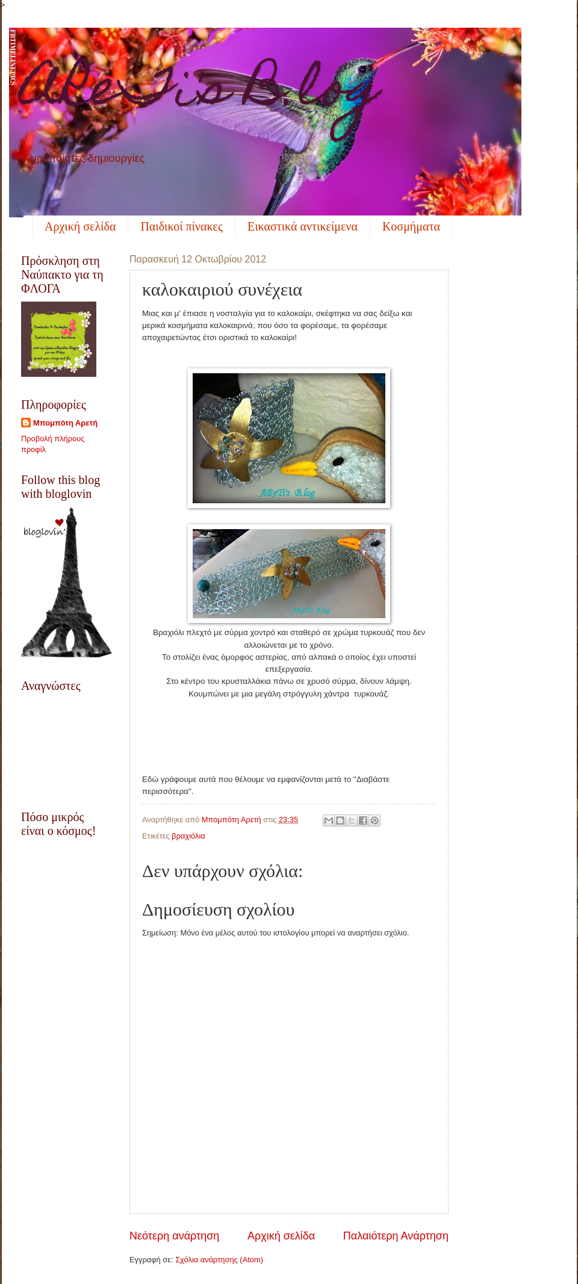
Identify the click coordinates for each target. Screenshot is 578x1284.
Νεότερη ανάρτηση (174, 1236)
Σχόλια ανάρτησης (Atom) (219, 1259)
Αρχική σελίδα (80, 226)
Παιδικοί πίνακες (181, 226)
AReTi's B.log (201, 92)
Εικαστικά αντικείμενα (302, 226)
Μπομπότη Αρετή (65, 422)
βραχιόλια (188, 835)
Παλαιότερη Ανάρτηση (396, 1236)
